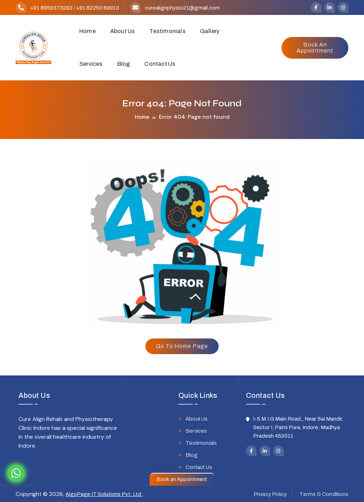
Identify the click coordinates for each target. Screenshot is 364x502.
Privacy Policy (270, 494)
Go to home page (182, 346)
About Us (122, 31)
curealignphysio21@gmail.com (182, 8)
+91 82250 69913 (97, 8)
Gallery (209, 31)
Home (87, 31)
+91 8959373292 (51, 8)
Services (91, 64)
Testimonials (167, 31)
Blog (123, 64)
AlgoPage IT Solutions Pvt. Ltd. (104, 494)
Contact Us (159, 64)
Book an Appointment (314, 48)
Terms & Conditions (323, 494)
